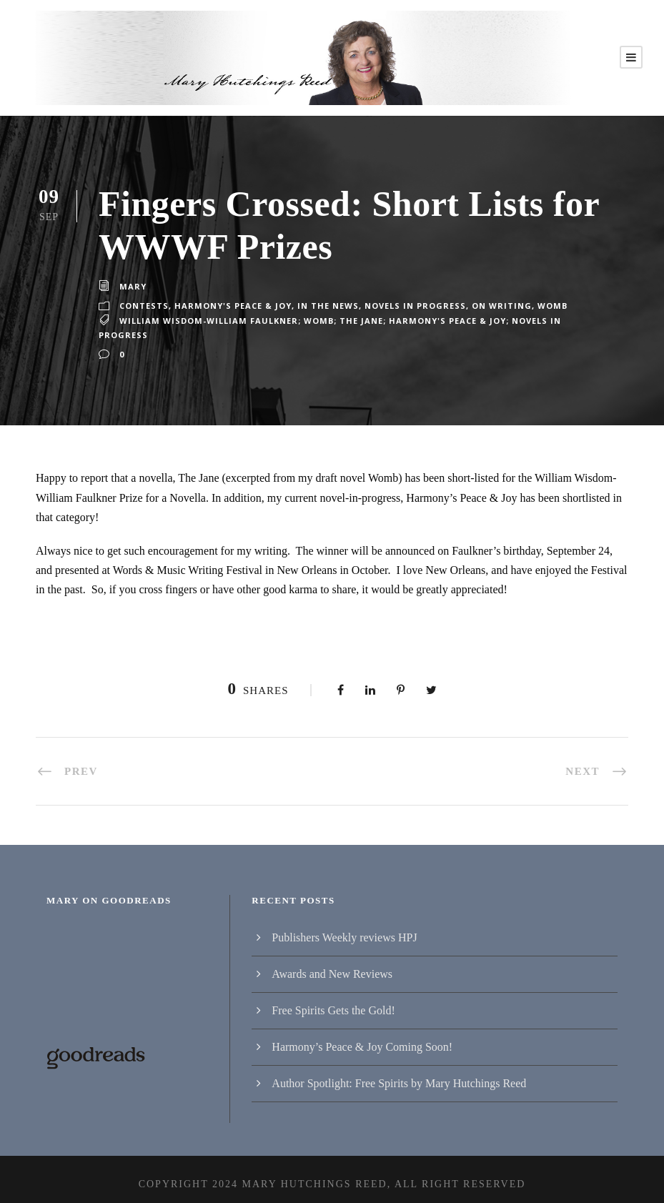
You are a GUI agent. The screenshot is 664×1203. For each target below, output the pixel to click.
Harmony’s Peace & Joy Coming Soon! (362, 1037)
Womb (544, 306)
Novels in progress (413, 306)
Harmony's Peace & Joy (232, 306)
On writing (497, 306)
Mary (132, 286)
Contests (143, 306)
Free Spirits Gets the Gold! (333, 1000)
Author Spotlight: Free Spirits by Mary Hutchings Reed (399, 1073)
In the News (326, 306)
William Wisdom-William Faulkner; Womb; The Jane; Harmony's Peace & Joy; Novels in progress (364, 325)
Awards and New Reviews (332, 964)
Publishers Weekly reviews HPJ (344, 927)
